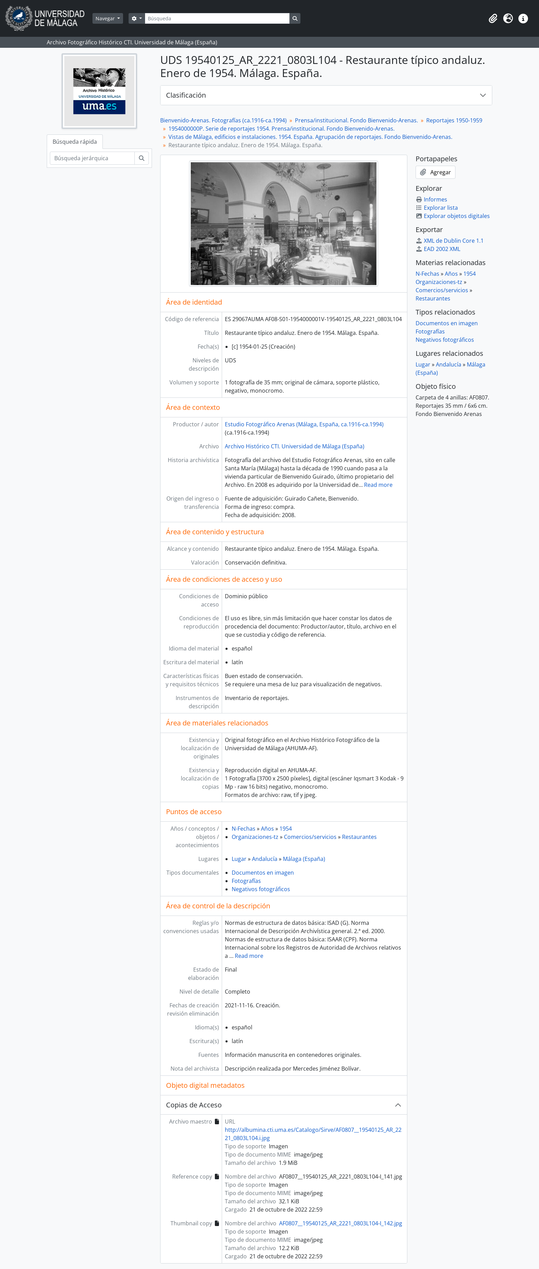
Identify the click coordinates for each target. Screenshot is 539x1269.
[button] (492, 18)
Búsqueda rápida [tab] (75, 141)
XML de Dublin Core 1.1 (450, 240)
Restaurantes (359, 837)
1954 (285, 828)
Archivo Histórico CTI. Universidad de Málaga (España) (294, 446)
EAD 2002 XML (438, 249)
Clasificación (186, 95)
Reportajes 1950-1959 (454, 120)
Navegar (106, 18)
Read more (378, 485)
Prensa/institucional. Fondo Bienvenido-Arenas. (356, 120)
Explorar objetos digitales (453, 216)
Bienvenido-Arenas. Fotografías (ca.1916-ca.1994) (223, 120)
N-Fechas (243, 828)
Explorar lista (437, 207)
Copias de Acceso (194, 1104)
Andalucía (264, 859)
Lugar (239, 859)
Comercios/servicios (310, 837)
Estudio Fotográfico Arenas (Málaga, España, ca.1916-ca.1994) (304, 424)
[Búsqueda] (217, 18)
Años (267, 828)
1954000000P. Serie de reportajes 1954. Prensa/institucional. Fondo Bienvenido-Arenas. (281, 128)
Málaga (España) (304, 859)
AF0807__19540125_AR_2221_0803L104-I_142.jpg (340, 1223)
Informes (431, 199)
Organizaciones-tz (255, 837)
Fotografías (246, 881)
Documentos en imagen (263, 872)
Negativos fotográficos (261, 889)
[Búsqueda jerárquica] (92, 158)
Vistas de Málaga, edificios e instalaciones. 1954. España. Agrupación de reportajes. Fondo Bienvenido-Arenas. (310, 137)
